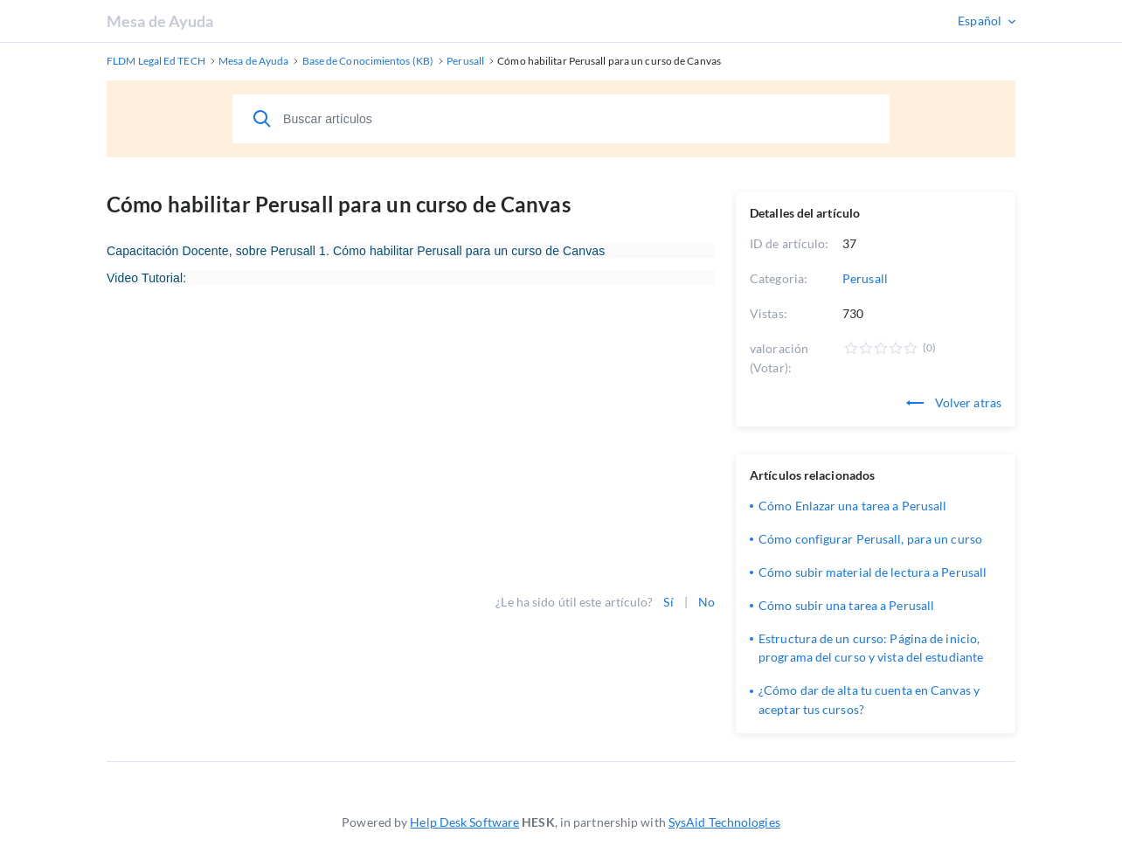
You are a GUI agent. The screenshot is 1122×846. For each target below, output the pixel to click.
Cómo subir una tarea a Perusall (846, 605)
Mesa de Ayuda (160, 21)
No (706, 601)
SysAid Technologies (724, 822)
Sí (668, 601)
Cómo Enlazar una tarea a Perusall (852, 505)
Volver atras (953, 402)
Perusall (865, 278)
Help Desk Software (464, 822)
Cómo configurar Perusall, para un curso (870, 538)
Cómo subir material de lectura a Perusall (872, 572)
